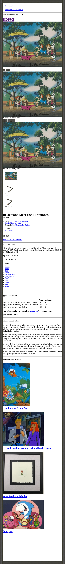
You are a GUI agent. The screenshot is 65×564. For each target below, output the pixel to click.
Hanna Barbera (10, 6)
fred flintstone (10, 274)
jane (6, 278)
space (7, 284)
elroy (7, 273)
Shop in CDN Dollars (9, 230)
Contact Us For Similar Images (11, 240)
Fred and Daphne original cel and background (26, 448)
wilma (7, 286)
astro (6, 265)
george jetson (9, 276)
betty (7, 269)
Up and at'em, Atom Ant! (14, 408)
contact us (34, 311)
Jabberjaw (7, 531)
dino (6, 271)
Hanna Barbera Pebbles (14, 496)
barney (7, 267)
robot (7, 282)
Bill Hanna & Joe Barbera (14, 10)
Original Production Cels (13, 223)
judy (6, 280)
